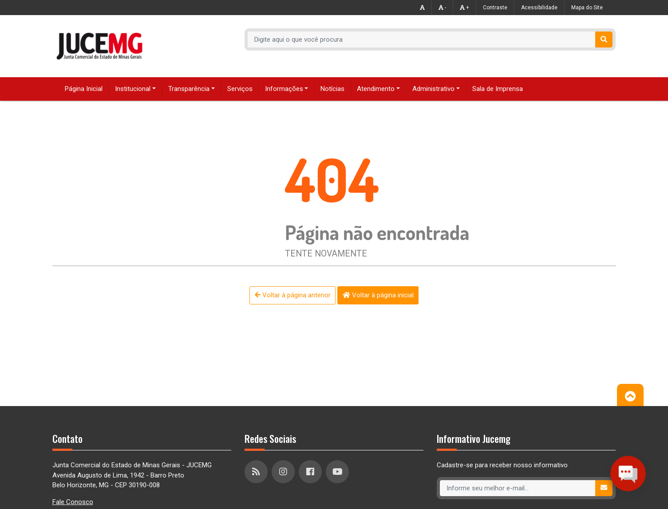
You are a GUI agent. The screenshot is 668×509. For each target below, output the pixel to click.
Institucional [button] (132, 89)
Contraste (495, 7)
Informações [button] (284, 89)
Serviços (240, 89)
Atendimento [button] (376, 89)
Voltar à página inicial (378, 295)
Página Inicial (84, 89)
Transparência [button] (188, 89)
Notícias (332, 89)
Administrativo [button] (433, 89)
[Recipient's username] (422, 39)
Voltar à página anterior (293, 295)
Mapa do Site (587, 7)
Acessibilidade (539, 7)
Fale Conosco (72, 502)
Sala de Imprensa (497, 89)
